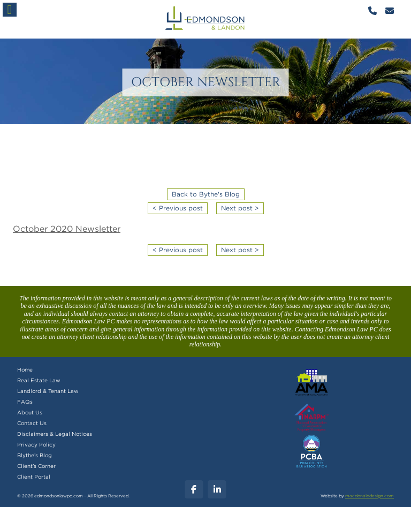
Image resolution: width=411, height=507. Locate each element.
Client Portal (33, 477)
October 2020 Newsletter (66, 229)
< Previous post (178, 208)
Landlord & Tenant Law (48, 391)
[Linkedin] (217, 489)
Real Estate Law (38, 380)
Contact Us (32, 423)
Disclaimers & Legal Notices (54, 434)
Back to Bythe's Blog (206, 194)
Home (25, 370)
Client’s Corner (36, 466)
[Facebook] (194, 489)
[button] (9, 9)
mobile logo (205, 19)
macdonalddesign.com (369, 496)
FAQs (25, 402)
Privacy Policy (36, 445)
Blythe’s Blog (34, 455)
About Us (29, 412)
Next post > (240, 208)
